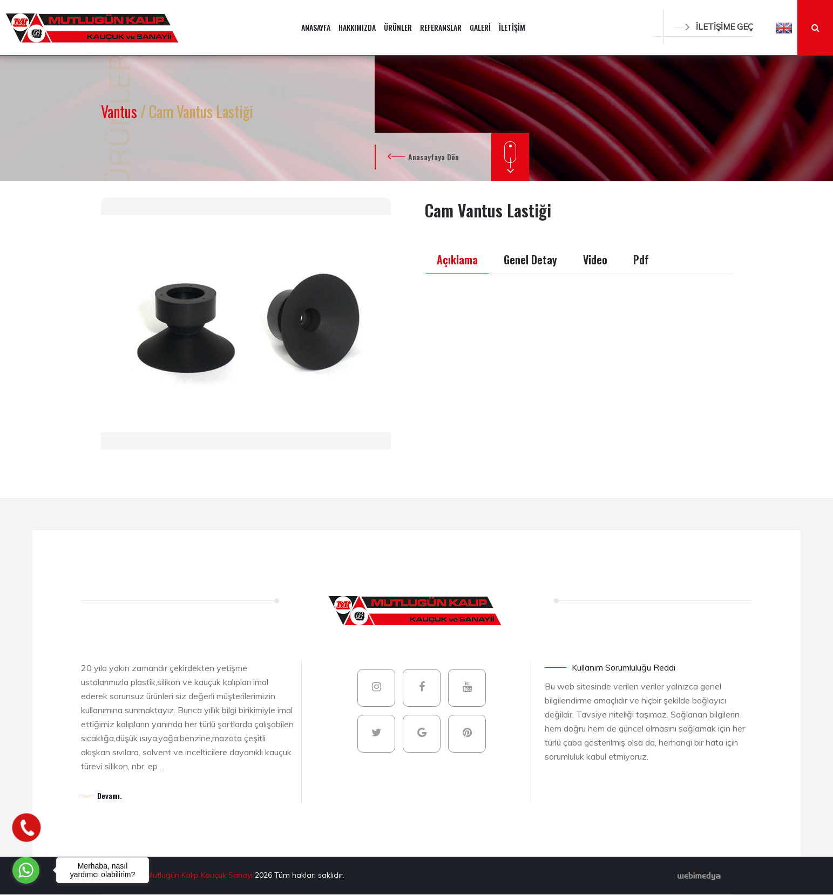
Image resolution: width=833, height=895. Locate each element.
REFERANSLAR (441, 27)
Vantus (120, 111)
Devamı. (109, 795)
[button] (784, 27)
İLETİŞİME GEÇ (713, 27)
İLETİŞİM (512, 27)
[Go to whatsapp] (25, 870)
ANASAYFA (315, 27)
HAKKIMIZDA (357, 27)
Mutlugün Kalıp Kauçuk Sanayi (201, 875)
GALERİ (480, 27)
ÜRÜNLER (398, 27)
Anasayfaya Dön (433, 156)
